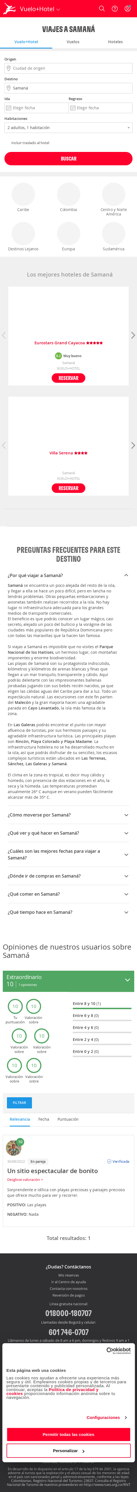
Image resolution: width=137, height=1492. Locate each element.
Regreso (75, 98)
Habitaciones (15, 118)
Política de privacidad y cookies (52, 1391)
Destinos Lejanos (23, 236)
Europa (68, 236)
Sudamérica (113, 236)
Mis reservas (68, 1275)
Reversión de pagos (69, 1295)
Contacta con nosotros (69, 1289)
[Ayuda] (114, 8)
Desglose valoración (25, 1179)
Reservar (68, 377)
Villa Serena (68, 453)
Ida (7, 98)
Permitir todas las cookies (68, 1434)
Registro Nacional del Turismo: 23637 (63, 1480)
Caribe (23, 197)
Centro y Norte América (113, 200)
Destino (11, 78)
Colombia (68, 197)
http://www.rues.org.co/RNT (107, 1484)
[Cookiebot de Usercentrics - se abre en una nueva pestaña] (106, 1351)
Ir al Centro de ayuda (68, 1282)
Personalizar (68, 1450)
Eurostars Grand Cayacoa (68, 343)
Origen (10, 59)
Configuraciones (103, 1417)
